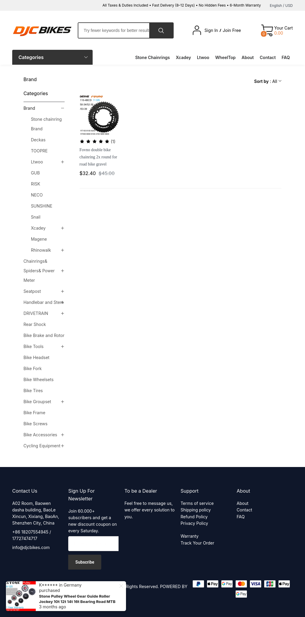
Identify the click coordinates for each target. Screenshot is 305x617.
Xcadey (38, 228)
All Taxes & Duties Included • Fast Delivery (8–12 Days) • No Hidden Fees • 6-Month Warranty (181, 5)
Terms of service (197, 503)
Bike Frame (34, 412)
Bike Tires (33, 390)
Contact (244, 509)
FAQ (241, 516)
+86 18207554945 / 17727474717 (31, 535)
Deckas (38, 139)
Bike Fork (33, 368)
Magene (39, 239)
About (242, 503)
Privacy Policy (194, 523)
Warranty (189, 536)
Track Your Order (197, 542)
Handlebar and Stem (44, 302)
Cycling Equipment (42, 445)
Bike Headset (36, 357)
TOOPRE (39, 150)
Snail (36, 216)
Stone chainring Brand (46, 124)
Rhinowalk (41, 250)
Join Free (232, 30)
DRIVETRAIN (36, 313)
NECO (37, 194)
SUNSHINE (41, 205)
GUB (35, 172)
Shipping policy (195, 509)
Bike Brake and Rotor (44, 335)
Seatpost (32, 291)
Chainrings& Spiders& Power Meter (39, 271)
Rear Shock (35, 324)
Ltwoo (37, 161)
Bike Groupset (37, 401)
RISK (35, 183)
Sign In (211, 30)
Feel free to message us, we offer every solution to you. (150, 510)
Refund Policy (194, 516)
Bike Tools (34, 346)
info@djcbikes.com (31, 547)
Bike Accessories (40, 434)
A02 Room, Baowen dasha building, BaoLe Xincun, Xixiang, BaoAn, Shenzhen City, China (35, 513)
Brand (29, 108)
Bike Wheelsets (39, 379)
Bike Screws (36, 423)
